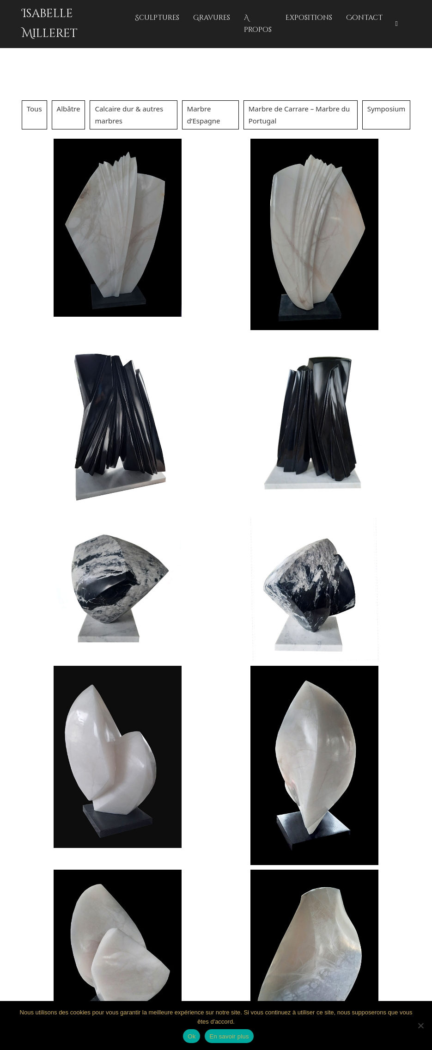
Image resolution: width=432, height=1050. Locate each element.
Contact (364, 18)
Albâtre (68, 108)
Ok (191, 1036)
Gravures (211, 18)
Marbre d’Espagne (203, 114)
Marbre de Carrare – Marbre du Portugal (299, 114)
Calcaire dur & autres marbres (129, 114)
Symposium (386, 108)
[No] (420, 1025)
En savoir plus (229, 1036)
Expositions (309, 18)
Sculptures (157, 18)
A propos (258, 24)
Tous (34, 108)
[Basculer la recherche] (396, 24)
